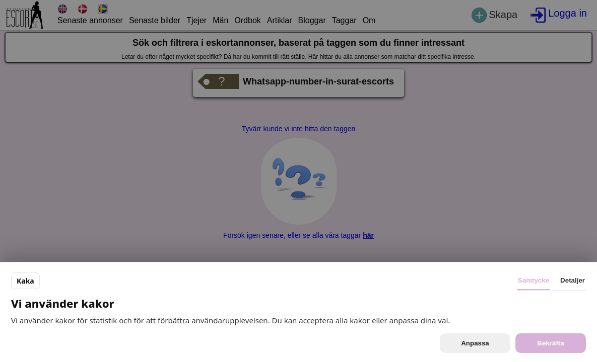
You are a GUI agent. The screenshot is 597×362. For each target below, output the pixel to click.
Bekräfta (550, 343)
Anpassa (475, 343)
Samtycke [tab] (533, 280)
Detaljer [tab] (572, 280)
